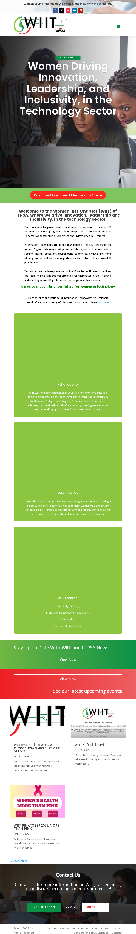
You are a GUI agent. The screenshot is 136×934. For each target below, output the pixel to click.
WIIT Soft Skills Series (91, 741)
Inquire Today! (44, 903)
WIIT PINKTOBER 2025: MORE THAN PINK (36, 823)
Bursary (97, 925)
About (53, 925)
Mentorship (112, 925)
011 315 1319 (95, 903)
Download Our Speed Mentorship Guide (68, 195)
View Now (68, 655)
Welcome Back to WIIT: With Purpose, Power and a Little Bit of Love (37, 744)
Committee (67, 925)
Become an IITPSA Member (91, 929)
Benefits (83, 925)
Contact (117, 929)
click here (103, 302)
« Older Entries (18, 857)
